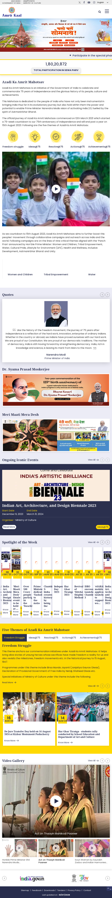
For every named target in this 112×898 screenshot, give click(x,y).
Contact (87, 882)
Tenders (61, 882)
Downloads (49, 882)
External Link (56, 36)
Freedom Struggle (17, 637)
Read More (10, 525)
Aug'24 (9, 712)
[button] (106, 36)
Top (107, 888)
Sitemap (25, 882)
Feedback (37, 882)
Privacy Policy (74, 882)
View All (90, 457)
